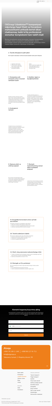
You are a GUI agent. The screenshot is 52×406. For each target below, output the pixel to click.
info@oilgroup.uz (10, 354)
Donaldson (20, 389)
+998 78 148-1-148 (11, 351)
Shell (19, 388)
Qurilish (32, 379)
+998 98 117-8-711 (29, 351)
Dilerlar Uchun (21, 378)
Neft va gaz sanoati (35, 390)
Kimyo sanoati (34, 388)
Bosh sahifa (20, 372)
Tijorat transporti (34, 375)
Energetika (33, 386)
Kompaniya (20, 374)
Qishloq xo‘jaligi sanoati (36, 382)
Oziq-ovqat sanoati (35, 381)
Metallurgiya (33, 392)
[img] (6, 5)
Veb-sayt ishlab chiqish (44, 401)
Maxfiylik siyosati (6, 398)
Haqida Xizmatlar (22, 376)
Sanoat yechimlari (34, 372)
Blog (19, 380)
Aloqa (19, 382)
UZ (47, 366)
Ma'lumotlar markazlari (36, 394)
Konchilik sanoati (34, 384)
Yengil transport (34, 377)
